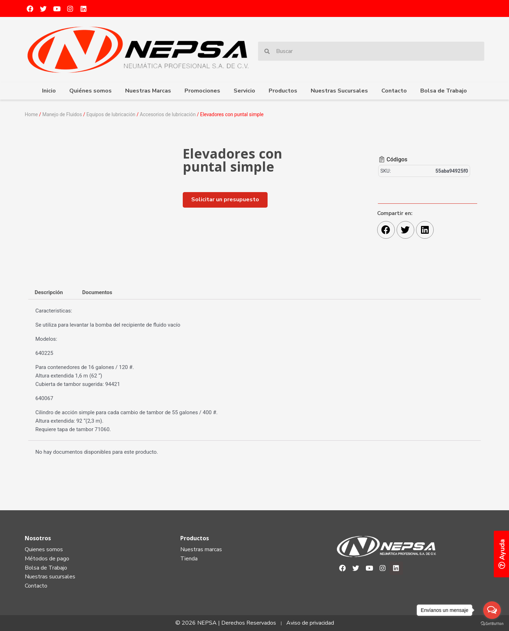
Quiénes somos (90, 91)
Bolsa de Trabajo (443, 91)
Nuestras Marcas (148, 91)
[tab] (48, 292)
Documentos (97, 292)
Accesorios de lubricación (168, 114)
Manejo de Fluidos (62, 114)
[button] (225, 199)
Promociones (202, 91)
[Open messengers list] (492, 610)
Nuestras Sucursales (339, 91)
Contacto (394, 91)
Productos (283, 91)
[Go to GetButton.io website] (492, 623)
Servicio (244, 91)
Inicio (49, 91)
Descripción (49, 292)
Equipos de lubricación (111, 114)
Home (31, 114)
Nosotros (38, 538)
